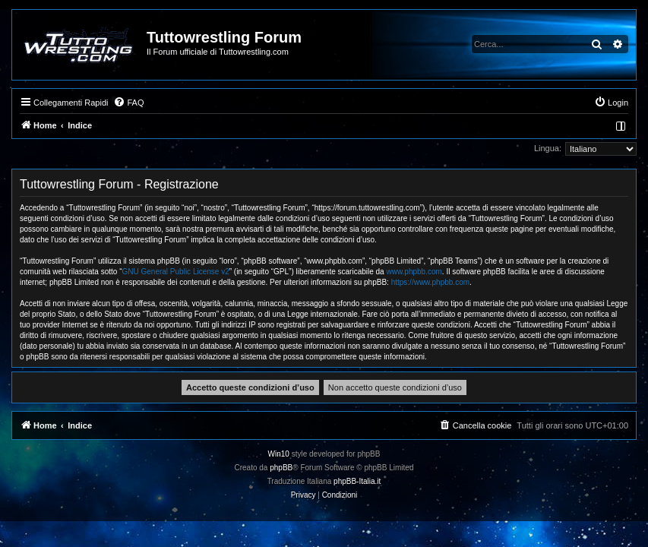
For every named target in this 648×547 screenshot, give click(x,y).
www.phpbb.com (413, 271)
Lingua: (547, 148)
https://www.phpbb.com (430, 282)
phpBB (281, 467)
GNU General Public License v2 (175, 271)
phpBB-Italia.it (357, 481)
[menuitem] (128, 102)
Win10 (278, 454)
